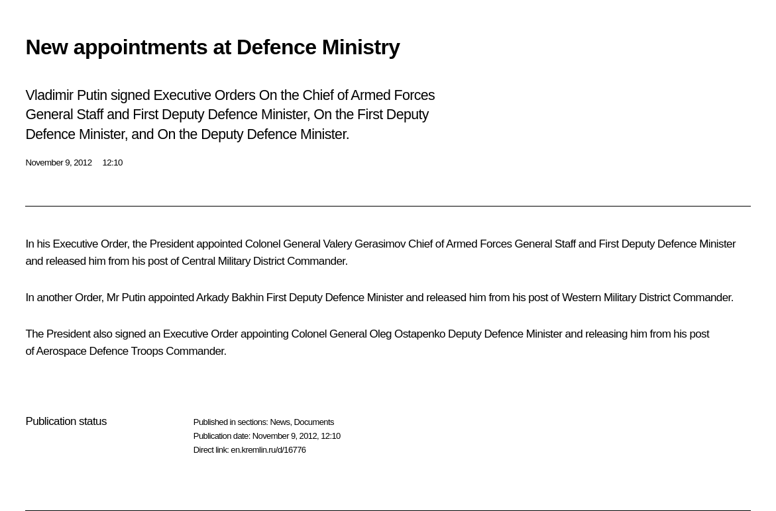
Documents (314, 422)
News (280, 422)
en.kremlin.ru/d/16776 (268, 450)
